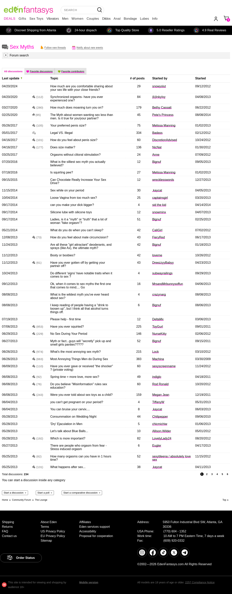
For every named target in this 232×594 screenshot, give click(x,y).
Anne (155, 154)
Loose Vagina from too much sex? (73, 197)
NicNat (156, 147)
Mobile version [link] (88, 582)
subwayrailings (162, 273)
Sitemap (46, 540)
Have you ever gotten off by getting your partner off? (77, 264)
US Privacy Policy (53, 531)
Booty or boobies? (62, 255)
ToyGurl (157, 326)
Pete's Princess (162, 114)
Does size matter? (62, 147)
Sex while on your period (67, 190)
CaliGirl (157, 230)
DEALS (9, 18)
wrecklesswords (163, 179)
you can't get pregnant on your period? (76, 402)
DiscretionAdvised (164, 140)
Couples (93, 18)
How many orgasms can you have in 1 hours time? (80, 458)
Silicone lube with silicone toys (71, 212)
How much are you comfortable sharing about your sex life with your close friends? (81, 88)
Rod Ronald (160, 384)
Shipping (8, 522)
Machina (158, 359)
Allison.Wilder (161, 431)
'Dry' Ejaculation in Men (66, 424)
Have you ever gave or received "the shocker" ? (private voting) (81, 368)
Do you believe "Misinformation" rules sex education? (78, 385)
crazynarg (159, 294)
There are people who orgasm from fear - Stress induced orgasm (78, 447)
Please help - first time (65, 319)
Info (154, 18)
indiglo (156, 376)
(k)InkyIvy (158, 97)
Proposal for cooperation (96, 536)
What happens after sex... (67, 467)
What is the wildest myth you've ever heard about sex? (79, 296)
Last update (10, 78)
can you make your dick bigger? (72, 204)
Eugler (156, 445)
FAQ (5, 531)
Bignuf (156, 161)
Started (200, 78)
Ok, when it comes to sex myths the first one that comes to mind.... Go (80, 285)
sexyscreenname (164, 366)
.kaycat (157, 190)
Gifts (22, 18)
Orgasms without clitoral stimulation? (75, 154)
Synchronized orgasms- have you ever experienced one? (76, 98)
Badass (157, 132)
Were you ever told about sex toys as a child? (81, 394)
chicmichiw (159, 424)
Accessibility (87, 531)
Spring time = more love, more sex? (74, 376)
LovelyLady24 (161, 438)
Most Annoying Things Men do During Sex (79, 359)
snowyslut (159, 86)
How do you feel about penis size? (73, 140)
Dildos (106, 18)
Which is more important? (67, 438)
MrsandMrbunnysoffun (167, 284)
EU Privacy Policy (53, 536)
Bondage (130, 18)
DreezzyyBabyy (163, 262)
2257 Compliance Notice (200, 582)
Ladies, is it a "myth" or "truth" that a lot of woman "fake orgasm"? (78, 221)
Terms (45, 526)
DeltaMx (158, 319)
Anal (117, 18)
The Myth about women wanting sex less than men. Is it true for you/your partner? (81, 116)
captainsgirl (160, 197)
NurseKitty (159, 333)
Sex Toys (36, 18)
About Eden (49, 522)
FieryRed (158, 237)
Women (78, 18)
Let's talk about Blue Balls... (69, 431)
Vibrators (53, 18)
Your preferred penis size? (68, 125)
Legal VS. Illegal (61, 132)
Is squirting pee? (61, 172)
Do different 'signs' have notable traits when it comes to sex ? (81, 275)
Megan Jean (160, 394)
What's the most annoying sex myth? (75, 351)
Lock (155, 351)
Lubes (144, 18)
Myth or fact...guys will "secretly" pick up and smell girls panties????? (80, 342)
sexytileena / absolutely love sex (171, 458)
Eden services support (94, 526)
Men (65, 18)
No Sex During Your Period (68, 333)
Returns (7, 526)
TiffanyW (158, 402)
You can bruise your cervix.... (70, 409)
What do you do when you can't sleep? (76, 230)
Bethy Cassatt (161, 107)
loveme (157, 255)
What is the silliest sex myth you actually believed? (77, 163)
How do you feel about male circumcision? (79, 237)
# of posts (137, 78)
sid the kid (159, 204)
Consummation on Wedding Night (73, 416)
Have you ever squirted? (67, 326)
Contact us (9, 536)
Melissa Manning (163, 125)
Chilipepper (160, 416)
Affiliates (85, 522)
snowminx (159, 212)
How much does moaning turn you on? (76, 107)
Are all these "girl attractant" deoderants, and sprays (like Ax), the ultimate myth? (81, 246)
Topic (54, 78)
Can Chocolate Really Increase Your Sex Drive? (78, 181)
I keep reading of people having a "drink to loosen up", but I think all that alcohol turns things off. (79, 308)
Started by (159, 78)
